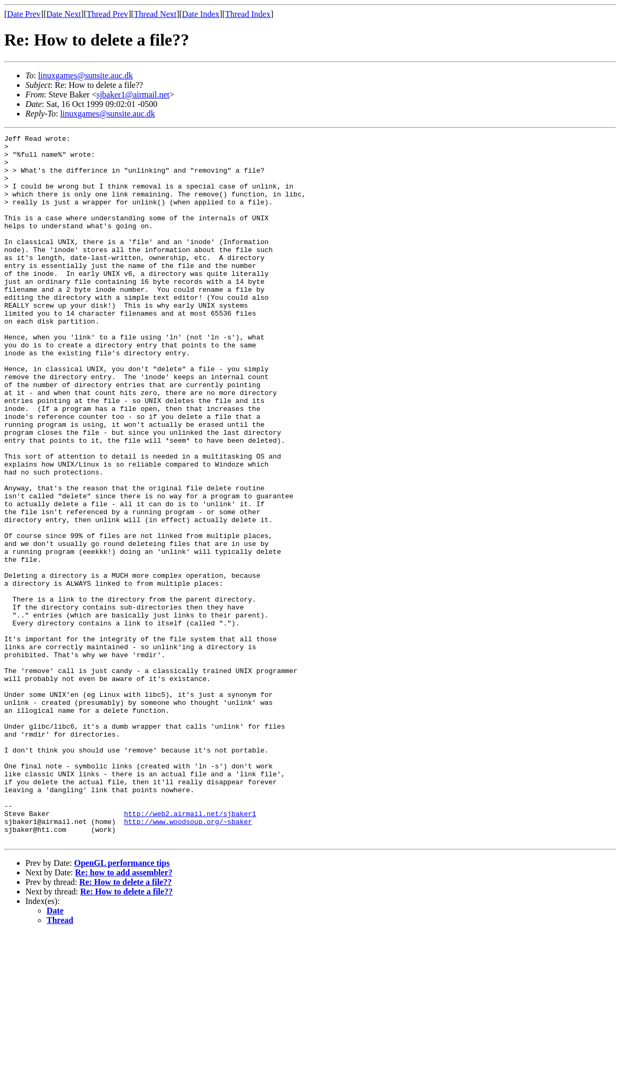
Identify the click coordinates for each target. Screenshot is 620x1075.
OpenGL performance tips (121, 1004)
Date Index (201, 14)
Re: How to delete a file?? (125, 1023)
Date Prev (24, 14)
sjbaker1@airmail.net (132, 94)
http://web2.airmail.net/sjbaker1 (190, 950)
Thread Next (155, 14)
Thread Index (248, 14)
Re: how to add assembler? (124, 1013)
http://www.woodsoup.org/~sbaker (188, 959)
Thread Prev (107, 14)
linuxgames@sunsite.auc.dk (85, 75)
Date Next (64, 14)
